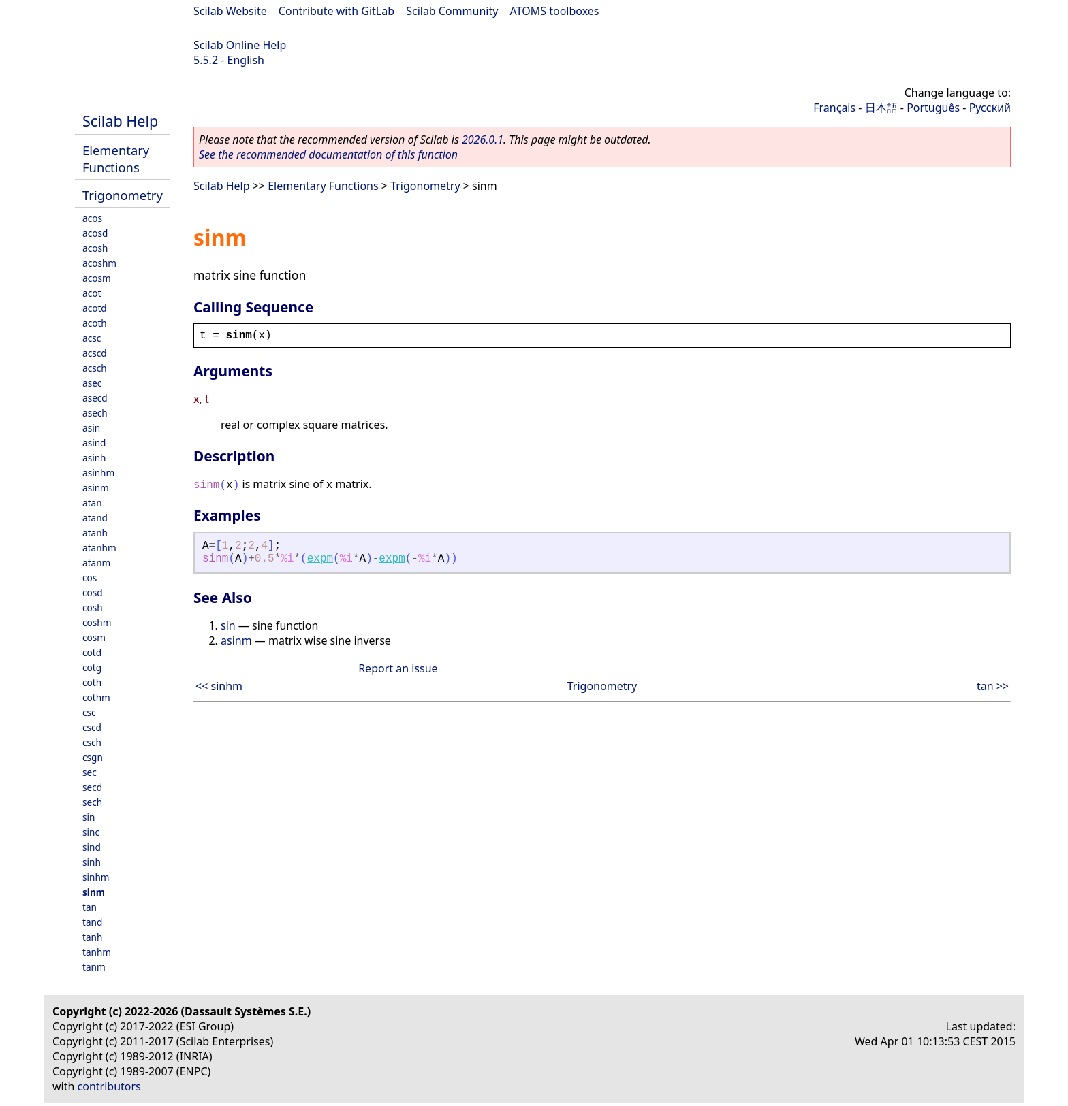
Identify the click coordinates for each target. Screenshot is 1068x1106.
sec (89, 772)
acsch (94, 367)
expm (320, 559)
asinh (94, 457)
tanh (92, 936)
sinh (91, 862)
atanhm (99, 547)
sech (92, 802)
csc (89, 712)
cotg (91, 667)
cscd (91, 727)
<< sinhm (218, 686)
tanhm (96, 951)
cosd (92, 592)
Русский (990, 107)
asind (94, 442)
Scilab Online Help (239, 44)
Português (933, 107)
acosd (95, 233)
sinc (90, 832)
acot (91, 293)
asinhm (98, 472)
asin (91, 427)
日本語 (881, 107)
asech (95, 412)
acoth (94, 322)
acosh (95, 248)
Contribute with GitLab (336, 10)
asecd (95, 397)
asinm (95, 487)
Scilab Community (452, 10)
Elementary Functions (115, 159)
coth (91, 682)
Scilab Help (120, 121)
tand (92, 921)
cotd (91, 652)
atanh (95, 532)
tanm (94, 966)
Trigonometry (122, 195)
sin (88, 817)
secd (92, 787)
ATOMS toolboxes (554, 10)
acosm (96, 278)
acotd (94, 308)
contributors (109, 1086)
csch (91, 742)
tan (89, 906)
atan (92, 502)
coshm (96, 622)
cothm (96, 697)
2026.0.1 (482, 139)
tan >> (993, 686)
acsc (91, 337)
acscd (94, 352)
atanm (96, 562)
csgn (92, 757)
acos (92, 218)
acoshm (99, 263)
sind (91, 847)
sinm (93, 891)
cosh (92, 607)
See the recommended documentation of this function (328, 154)
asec (91, 382)
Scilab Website (230, 10)
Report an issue (397, 668)
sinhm (96, 877)
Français (834, 107)
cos (89, 577)
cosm (94, 637)
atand (95, 517)
